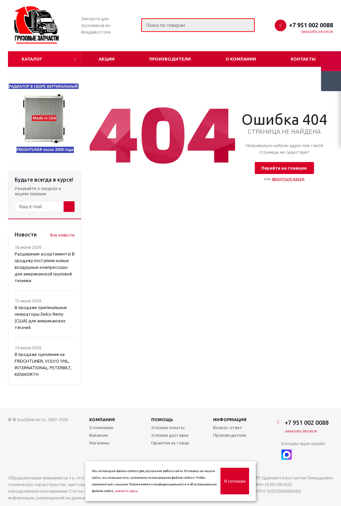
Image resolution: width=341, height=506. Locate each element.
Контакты (303, 59)
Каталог (32, 59)
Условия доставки (169, 435)
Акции (107, 59)
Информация (229, 419)
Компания (102, 419)
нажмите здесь (126, 491)
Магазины (99, 442)
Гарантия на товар (170, 442)
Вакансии (98, 435)
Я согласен (234, 481)
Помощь (162, 419)
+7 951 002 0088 (311, 25)
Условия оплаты (167, 427)
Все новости (62, 235)
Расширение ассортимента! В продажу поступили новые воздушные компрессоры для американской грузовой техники (45, 267)
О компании (240, 59)
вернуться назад (288, 179)
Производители (170, 59)
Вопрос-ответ (227, 427)
